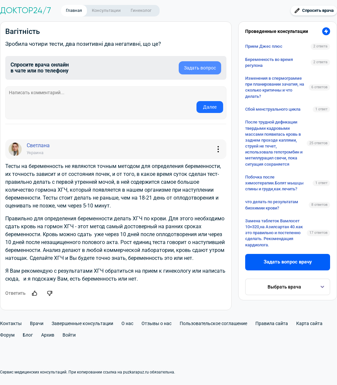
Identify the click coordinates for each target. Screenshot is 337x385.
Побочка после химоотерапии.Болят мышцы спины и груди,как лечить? (274, 183)
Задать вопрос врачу (288, 262)
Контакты (11, 323)
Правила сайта (271, 323)
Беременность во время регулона (269, 62)
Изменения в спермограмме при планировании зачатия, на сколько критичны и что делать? (274, 87)
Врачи (36, 323)
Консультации (106, 10)
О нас (127, 323)
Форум (7, 335)
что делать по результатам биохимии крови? (271, 204)
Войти (69, 335)
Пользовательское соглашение (213, 323)
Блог (28, 335)
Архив (47, 335)
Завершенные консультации (82, 323)
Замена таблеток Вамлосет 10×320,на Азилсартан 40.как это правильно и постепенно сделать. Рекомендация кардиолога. (274, 232)
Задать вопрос (200, 67)
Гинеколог (141, 10)
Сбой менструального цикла (272, 109)
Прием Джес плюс (263, 46)
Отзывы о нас (156, 323)
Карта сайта (309, 323)
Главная (74, 10)
